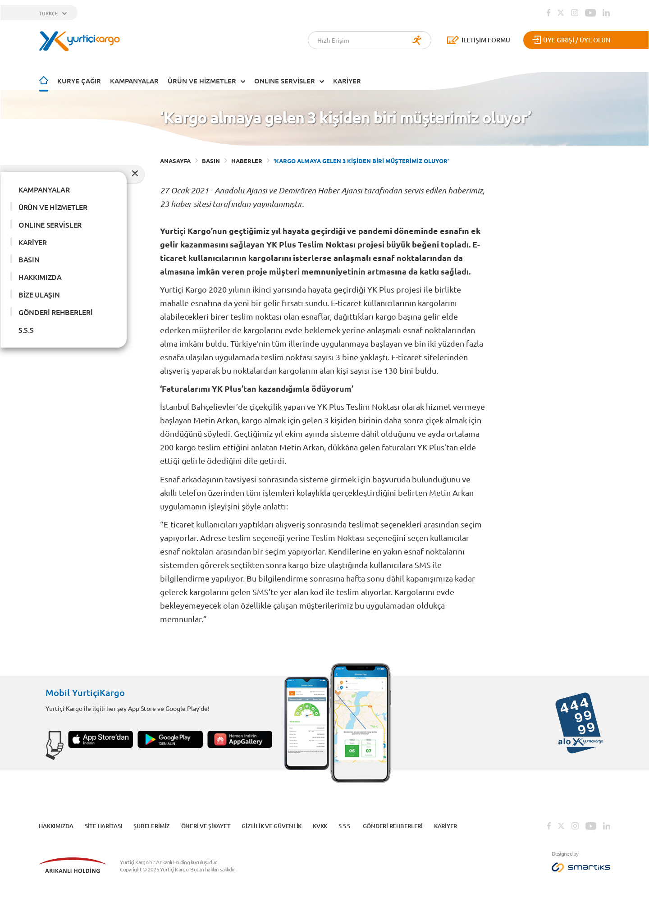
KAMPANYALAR (134, 80)
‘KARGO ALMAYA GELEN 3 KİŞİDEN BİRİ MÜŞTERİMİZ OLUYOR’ (361, 161)
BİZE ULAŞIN (38, 294)
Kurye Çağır (79, 80)
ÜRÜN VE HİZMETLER (202, 80)
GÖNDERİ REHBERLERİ (55, 312)
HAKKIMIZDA (40, 277)
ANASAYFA (175, 161)
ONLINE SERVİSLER (284, 80)
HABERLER (246, 161)
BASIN (28, 259)
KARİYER (347, 80)
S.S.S (25, 329)
